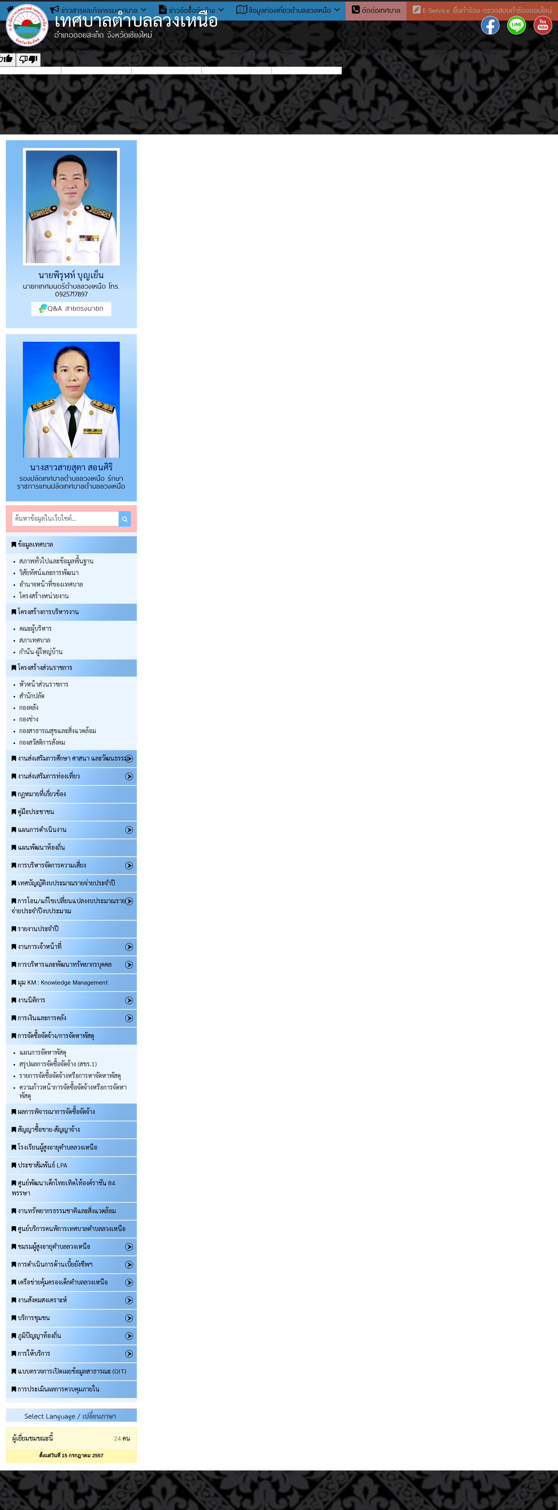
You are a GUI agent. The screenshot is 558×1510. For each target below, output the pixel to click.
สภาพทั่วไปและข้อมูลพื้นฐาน (56, 561)
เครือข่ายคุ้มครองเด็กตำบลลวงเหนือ (60, 1282)
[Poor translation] (28, 60)
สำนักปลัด (32, 696)
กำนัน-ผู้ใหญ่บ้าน (41, 651)
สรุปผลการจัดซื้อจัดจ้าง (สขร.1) (58, 1064)
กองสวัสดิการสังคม (42, 742)
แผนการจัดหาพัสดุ (42, 1052)
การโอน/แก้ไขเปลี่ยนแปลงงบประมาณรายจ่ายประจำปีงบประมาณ (69, 906)
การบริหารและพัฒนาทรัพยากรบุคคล (62, 964)
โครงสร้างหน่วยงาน (44, 596)
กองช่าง (28, 719)
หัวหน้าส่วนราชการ (44, 684)
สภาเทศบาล (34, 640)
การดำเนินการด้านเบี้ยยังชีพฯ (52, 1264)
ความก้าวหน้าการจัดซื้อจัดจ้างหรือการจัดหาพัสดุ (73, 1091)
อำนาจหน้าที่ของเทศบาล (51, 584)
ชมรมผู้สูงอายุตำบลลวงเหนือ (51, 1246)
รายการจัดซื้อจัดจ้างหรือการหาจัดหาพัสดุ (70, 1075)
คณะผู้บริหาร (35, 628)
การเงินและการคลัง (39, 1018)
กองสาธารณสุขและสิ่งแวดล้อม (57, 731)
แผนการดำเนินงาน (39, 829)
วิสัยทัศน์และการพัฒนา (49, 572)
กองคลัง (28, 707)
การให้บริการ (31, 1353)
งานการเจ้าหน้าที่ (37, 946)
